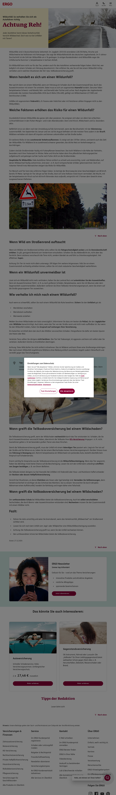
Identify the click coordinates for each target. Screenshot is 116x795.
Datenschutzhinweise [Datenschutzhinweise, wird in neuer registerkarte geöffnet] (34, 385)
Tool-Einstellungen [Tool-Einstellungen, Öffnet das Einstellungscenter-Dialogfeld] (48, 391)
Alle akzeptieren (66, 391)
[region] (59, 377)
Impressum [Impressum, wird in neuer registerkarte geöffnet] (47, 385)
